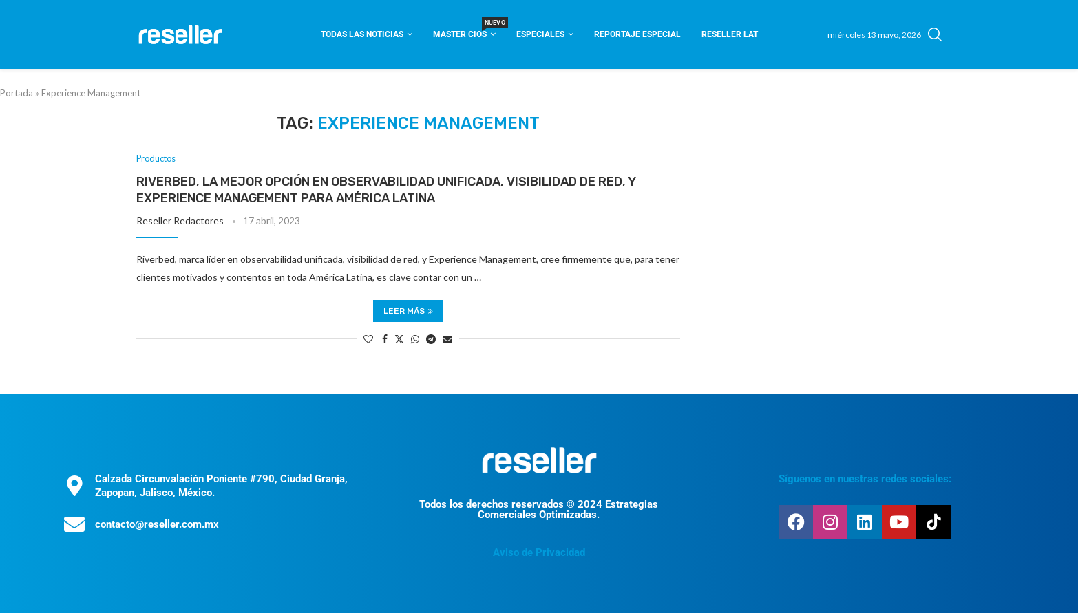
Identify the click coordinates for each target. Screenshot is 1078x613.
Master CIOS (464, 30)
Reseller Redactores (180, 221)
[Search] (935, 34)
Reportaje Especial (637, 34)
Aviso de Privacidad (539, 552)
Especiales (540, 34)
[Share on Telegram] (431, 339)
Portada (16, 92)
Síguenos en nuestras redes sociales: (865, 479)
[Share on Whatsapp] (415, 339)
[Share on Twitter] (399, 339)
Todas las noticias (362, 34)
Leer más (408, 311)
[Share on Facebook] (385, 339)
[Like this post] (368, 339)
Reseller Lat (729, 34)
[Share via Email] (447, 339)
